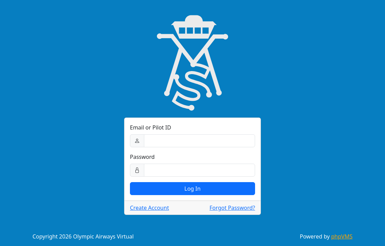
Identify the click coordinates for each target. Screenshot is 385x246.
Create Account (149, 207)
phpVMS (342, 236)
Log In (192, 188)
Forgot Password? (232, 207)
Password (142, 157)
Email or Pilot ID (150, 127)
